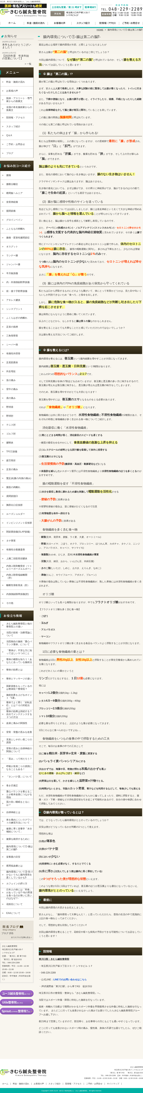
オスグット (12, 246)
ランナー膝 (12, 255)
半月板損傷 (12, 273)
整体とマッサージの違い (19, 678)
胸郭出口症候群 (14, 505)
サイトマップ (113, 1084)
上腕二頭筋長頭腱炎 (16, 558)
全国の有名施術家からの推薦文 (19, 108)
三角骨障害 (12, 335)
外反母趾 (11, 371)
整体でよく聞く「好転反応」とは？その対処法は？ (19, 705)
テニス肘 (11, 425)
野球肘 (9, 416)
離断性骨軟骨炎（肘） (18, 585)
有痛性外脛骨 (13, 353)
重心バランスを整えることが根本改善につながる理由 (19, 794)
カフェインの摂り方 (16, 883)
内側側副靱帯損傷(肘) (17, 594)
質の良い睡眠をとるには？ (18, 803)
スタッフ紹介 (83, 23)
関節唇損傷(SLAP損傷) (18, 532)
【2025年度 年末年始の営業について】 (15, 57)
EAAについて (13, 913)
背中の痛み (12, 389)
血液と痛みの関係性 (16, 723)
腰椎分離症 (12, 184)
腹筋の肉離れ (13, 487)
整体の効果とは (14, 669)
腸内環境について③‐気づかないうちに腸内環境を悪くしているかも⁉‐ (19, 874)
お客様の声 (60, 23)
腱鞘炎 (9, 442)
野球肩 (9, 407)
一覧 (29, 64)
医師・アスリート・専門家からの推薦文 (19, 99)
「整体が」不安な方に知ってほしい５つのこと (19, 652)
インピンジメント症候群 (19, 523)
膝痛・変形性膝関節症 (18, 237)
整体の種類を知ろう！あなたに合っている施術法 (19, 660)
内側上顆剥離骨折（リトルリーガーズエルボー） (19, 567)
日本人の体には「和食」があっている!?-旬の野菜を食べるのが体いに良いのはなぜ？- (19, 894)
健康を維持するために (18, 839)
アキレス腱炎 (13, 300)
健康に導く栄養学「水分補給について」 (19, 830)
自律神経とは (13, 812)
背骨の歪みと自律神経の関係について (19, 750)
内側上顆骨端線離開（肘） (16, 576)
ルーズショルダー (15, 514)
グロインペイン (14, 220)
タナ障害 (11, 540)
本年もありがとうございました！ (16, 46)
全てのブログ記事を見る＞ (21, 937)
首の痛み (11, 380)
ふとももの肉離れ (15, 228)
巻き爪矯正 (12, 785)
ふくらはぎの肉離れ (16, 318)
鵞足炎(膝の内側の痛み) (18, 478)
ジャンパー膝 (13, 264)
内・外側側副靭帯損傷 (18, 282)
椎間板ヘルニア (14, 193)
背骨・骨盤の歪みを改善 (19, 732)
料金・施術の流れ (36, 23)
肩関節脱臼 (12, 496)
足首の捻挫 (12, 327)
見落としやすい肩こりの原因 (19, 741)
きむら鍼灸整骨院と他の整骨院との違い (19, 625)
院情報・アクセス (107, 23)
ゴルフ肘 (11, 433)
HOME (100, 29)
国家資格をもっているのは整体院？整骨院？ (19, 687)
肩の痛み (11, 398)
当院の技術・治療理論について (19, 634)
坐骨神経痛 (12, 202)
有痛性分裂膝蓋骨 (15, 549)
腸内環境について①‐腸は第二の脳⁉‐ (19, 848)
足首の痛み (12, 469)
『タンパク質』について (19, 776)
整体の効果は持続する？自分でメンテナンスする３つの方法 (19, 714)
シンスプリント (14, 309)
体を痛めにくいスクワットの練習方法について (19, 821)
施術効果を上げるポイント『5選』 (19, 696)
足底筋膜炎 (12, 362)
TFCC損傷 (11, 451)
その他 (9, 603)
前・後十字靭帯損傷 (16, 291)
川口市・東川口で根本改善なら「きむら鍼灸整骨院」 (71, 1091)
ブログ (9, 153)
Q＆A (9, 135)
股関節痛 (11, 211)
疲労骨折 (11, 460)
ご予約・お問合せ (131, 23)
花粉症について (14, 904)
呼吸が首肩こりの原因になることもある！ (19, 767)
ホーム (12, 23)
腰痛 (8, 175)
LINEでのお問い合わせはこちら (70, 979)
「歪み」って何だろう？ (19, 759)
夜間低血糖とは (14, 865)
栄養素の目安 (13, 857)
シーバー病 (12, 344)
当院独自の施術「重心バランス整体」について (19, 643)
